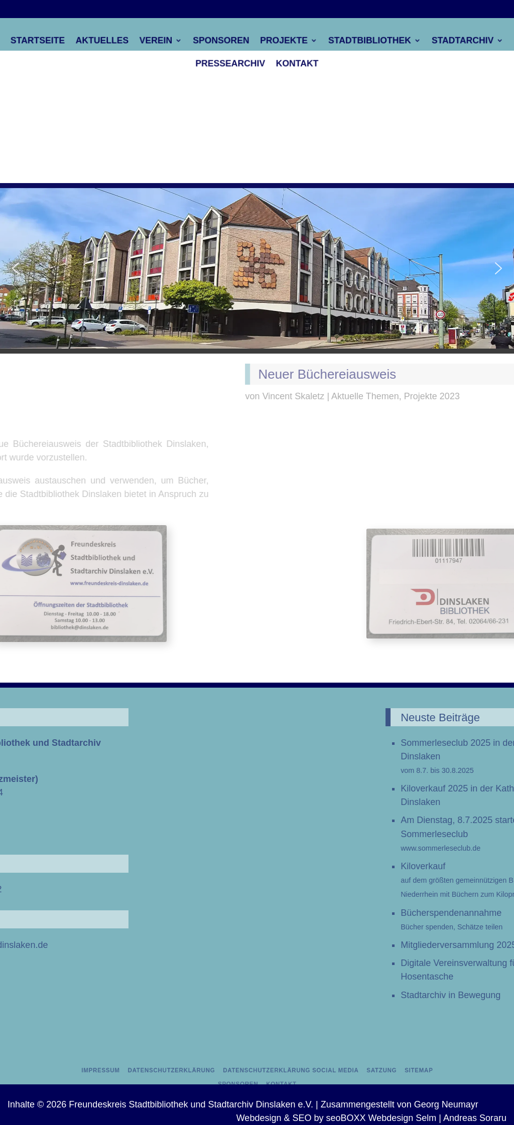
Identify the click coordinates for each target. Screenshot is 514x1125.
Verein (169, 42)
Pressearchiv (234, 62)
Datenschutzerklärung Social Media (282, 1071)
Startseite (66, 42)
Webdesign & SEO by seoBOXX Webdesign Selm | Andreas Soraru (371, 1118)
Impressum (136, 1071)
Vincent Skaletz (442, 396)
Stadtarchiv (435, 42)
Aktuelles (123, 42)
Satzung (352, 1071)
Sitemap (381, 1071)
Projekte (280, 42)
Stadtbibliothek (355, 42)
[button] (16, 268)
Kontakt (292, 62)
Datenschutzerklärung (190, 1071)
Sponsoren (225, 42)
